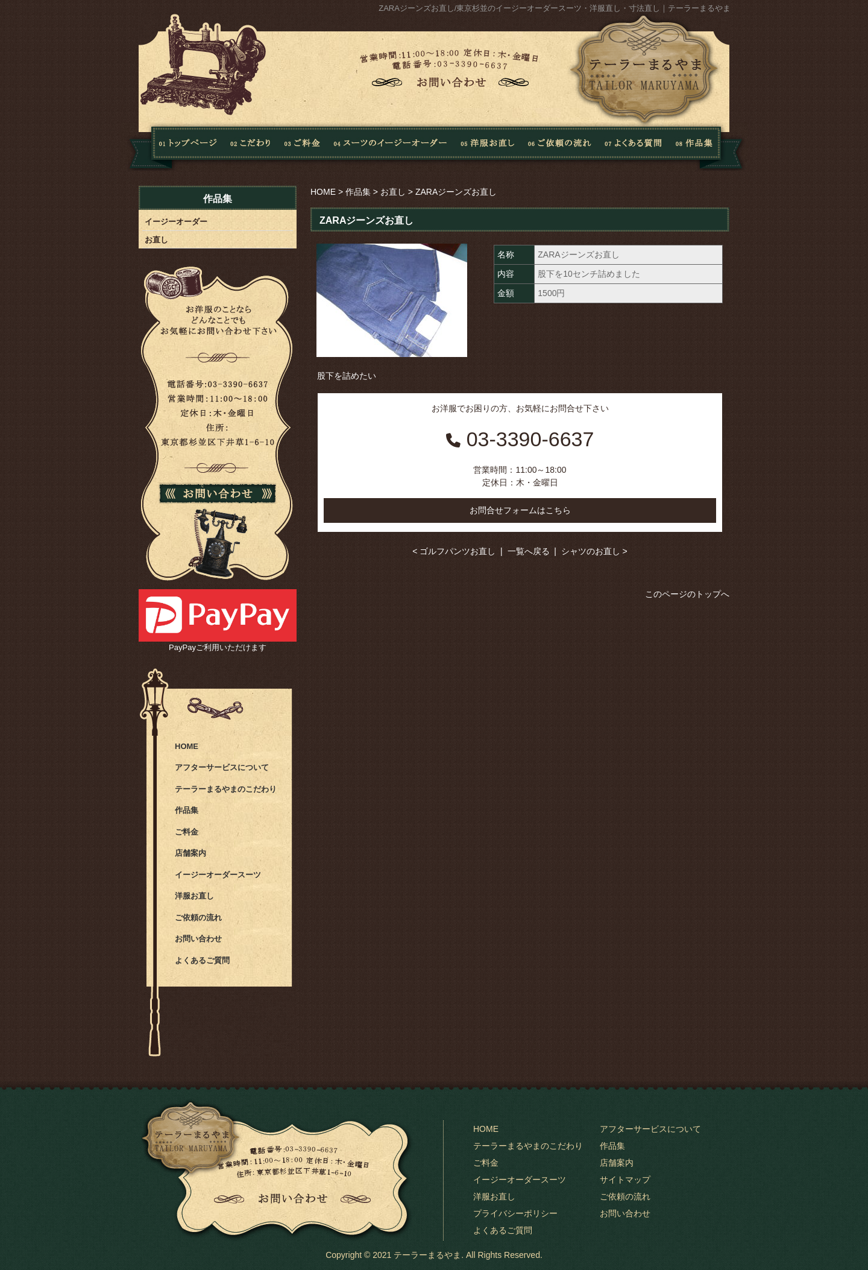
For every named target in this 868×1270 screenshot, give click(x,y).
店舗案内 (190, 853)
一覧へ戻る (529, 551)
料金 (302, 146)
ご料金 (186, 831)
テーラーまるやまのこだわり (226, 789)
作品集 (705, 146)
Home (172, 146)
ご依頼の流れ (559, 146)
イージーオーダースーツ (218, 874)
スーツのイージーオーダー (390, 146)
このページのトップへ (687, 594)
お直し (393, 192)
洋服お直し (487, 146)
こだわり (251, 146)
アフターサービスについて (222, 767)
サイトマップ (625, 1179)
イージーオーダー (176, 221)
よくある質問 (630, 146)
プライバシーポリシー (515, 1213)
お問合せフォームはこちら (520, 510)
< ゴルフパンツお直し (453, 551)
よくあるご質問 (202, 960)
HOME (323, 192)
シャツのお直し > (594, 551)
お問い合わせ (198, 938)
